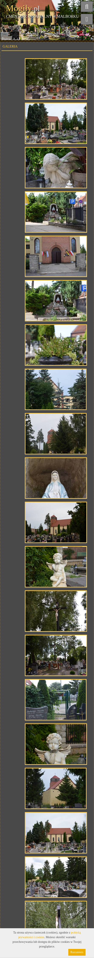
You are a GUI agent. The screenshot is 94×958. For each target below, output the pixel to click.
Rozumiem (76, 952)
